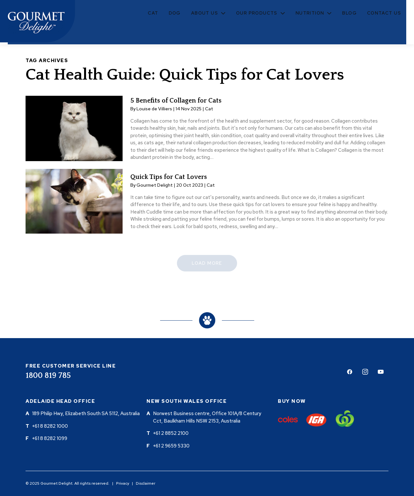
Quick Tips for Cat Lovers (168, 177)
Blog (349, 13)
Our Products (257, 13)
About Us (204, 13)
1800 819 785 (48, 375)
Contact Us (384, 13)
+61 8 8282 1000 (50, 426)
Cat (153, 13)
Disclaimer (145, 483)
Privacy (122, 483)
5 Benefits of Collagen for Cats (176, 100)
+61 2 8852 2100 (171, 433)
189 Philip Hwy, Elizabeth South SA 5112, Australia (86, 413)
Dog (175, 13)
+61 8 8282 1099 (49, 438)
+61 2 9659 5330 (171, 446)
